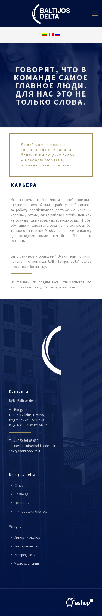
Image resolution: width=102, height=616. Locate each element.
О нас (19, 485)
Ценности (22, 503)
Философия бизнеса (31, 511)
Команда (22, 494)
